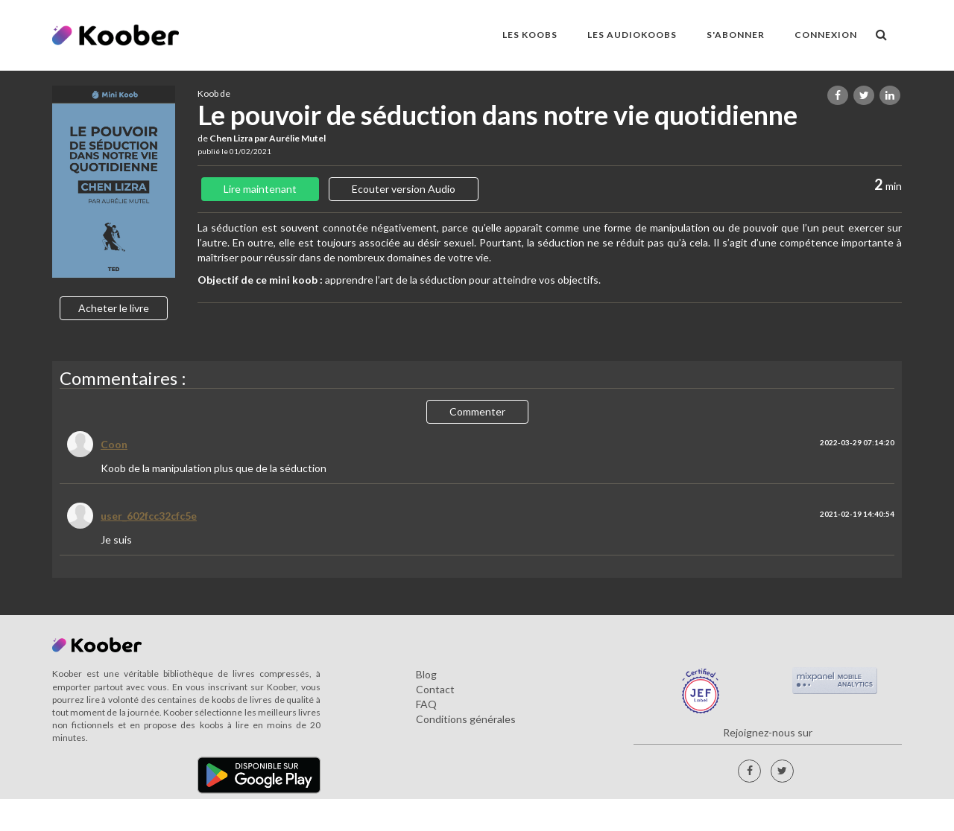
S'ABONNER (736, 34)
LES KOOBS (529, 34)
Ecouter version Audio (403, 188)
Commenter (477, 411)
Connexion (826, 34)
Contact (435, 689)
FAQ (426, 704)
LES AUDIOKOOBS (632, 34)
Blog (426, 674)
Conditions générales (466, 719)
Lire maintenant (260, 188)
